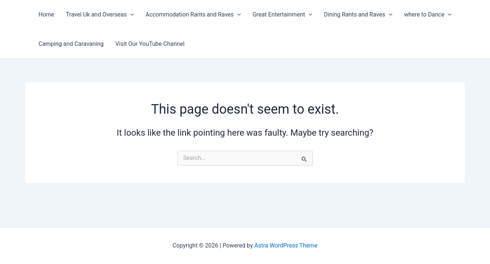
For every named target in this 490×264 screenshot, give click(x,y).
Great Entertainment (282, 14)
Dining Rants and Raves (358, 14)
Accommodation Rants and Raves (193, 14)
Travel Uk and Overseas (100, 14)
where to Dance (428, 14)
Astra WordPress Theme (286, 245)
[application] (130, 14)
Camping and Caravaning (71, 43)
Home (46, 14)
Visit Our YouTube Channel (150, 43)
